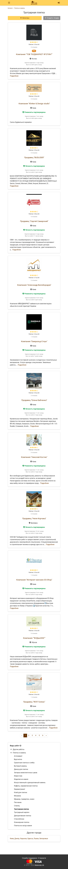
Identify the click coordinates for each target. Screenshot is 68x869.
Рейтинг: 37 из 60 (34, 277)
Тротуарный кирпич (21, 812)
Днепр (17, 839)
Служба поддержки (29, 858)
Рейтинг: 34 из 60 (34, 694)
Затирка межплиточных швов (25, 773)
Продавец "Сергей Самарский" (34, 221)
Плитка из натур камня (23, 826)
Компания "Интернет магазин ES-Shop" (34, 580)
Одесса (30, 839)
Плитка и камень (18, 753)
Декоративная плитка (22, 816)
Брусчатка (18, 759)
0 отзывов (34, 47)
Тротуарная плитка (21, 809)
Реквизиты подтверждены (34, 112)
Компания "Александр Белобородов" (34, 285)
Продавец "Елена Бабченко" (34, 400)
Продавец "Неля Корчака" (34, 518)
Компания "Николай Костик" (34, 457)
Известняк (18, 776)
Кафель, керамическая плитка (26, 786)
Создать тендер (52, 18)
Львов (36, 839)
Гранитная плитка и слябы (24, 763)
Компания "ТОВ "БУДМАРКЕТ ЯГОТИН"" (34, 54)
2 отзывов (34, 280)
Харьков (23, 839)
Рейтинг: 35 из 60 (34, 44)
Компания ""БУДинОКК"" (34, 638)
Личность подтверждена (34, 166)
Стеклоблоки (19, 819)
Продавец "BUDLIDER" (34, 157)
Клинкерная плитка (21, 822)
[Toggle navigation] (9, 2)
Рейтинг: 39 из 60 (34, 96)
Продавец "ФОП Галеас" (34, 702)
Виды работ (14, 746)
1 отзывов (34, 337)
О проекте (42, 858)
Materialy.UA (39, 865)
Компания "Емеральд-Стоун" (34, 341)
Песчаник (18, 802)
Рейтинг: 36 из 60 (34, 334)
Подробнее (14, 76)
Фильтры (24, 18)
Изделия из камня (21, 779)
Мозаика (17, 796)
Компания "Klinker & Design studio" (34, 103)
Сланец (17, 806)
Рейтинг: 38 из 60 (34, 214)
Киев (12, 839)
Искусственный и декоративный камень (29, 783)
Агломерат (18, 756)
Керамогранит (19, 789)
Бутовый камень (20, 766)
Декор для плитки (21, 769)
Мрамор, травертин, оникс (24, 799)
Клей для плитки (20, 792)
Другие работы (17, 749)
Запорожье (43, 839)
